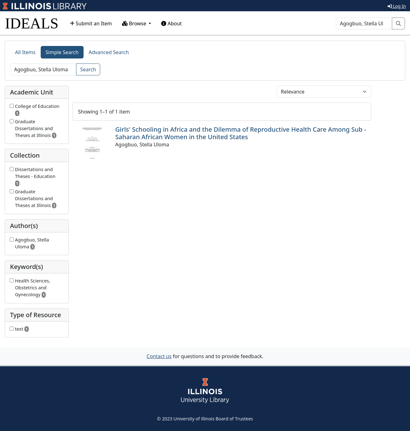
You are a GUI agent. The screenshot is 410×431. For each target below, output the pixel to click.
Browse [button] (135, 23)
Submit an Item (91, 23)
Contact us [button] (159, 356)
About (171, 23)
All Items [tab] (25, 52)
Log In (396, 6)
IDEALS (32, 23)
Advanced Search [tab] (109, 52)
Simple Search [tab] (62, 52)
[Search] (364, 23)
